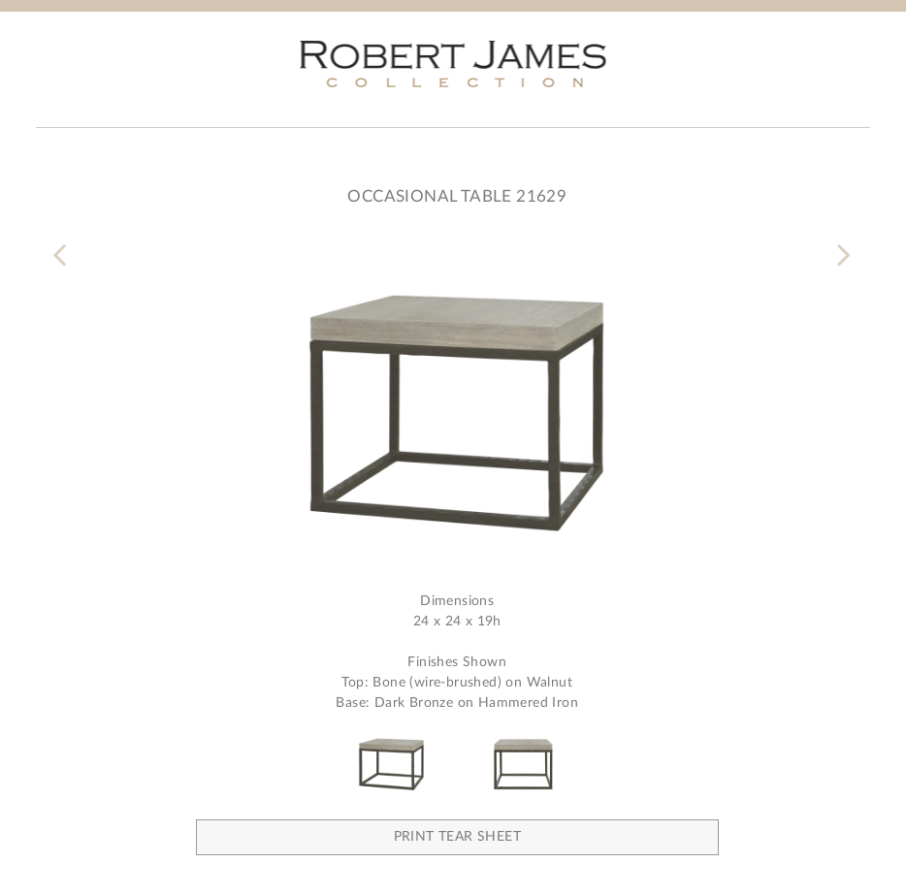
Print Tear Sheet (457, 837)
